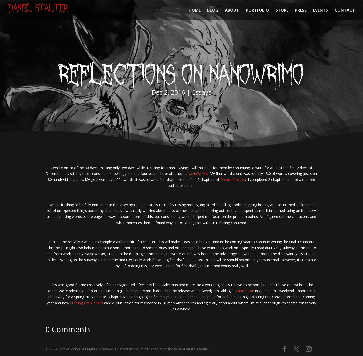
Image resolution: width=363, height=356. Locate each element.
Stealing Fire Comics (86, 302)
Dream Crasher (232, 179)
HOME (195, 10)
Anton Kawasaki (193, 349)
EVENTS (320, 10)
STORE (282, 10)
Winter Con (245, 290)
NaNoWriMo (197, 173)
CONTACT (345, 10)
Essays (201, 92)
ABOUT (232, 10)
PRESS (301, 10)
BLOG (212, 10)
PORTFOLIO (257, 10)
